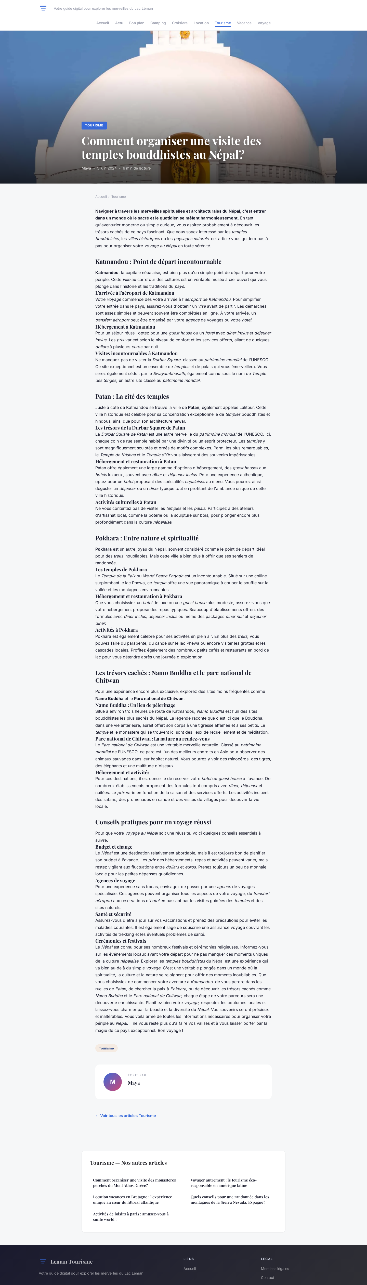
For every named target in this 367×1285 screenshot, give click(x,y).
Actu (119, 23)
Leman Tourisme (66, 1261)
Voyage (264, 23)
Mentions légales (275, 1268)
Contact (267, 1277)
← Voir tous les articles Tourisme (125, 1115)
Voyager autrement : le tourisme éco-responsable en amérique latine (224, 1182)
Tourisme (223, 23)
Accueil (102, 23)
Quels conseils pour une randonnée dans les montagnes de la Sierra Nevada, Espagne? (230, 1199)
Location (201, 23)
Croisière (180, 23)
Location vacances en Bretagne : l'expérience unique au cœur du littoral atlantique (132, 1199)
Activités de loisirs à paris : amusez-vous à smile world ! (131, 1216)
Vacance (244, 23)
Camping (158, 23)
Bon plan (136, 23)
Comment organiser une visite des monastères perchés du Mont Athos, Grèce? (134, 1182)
